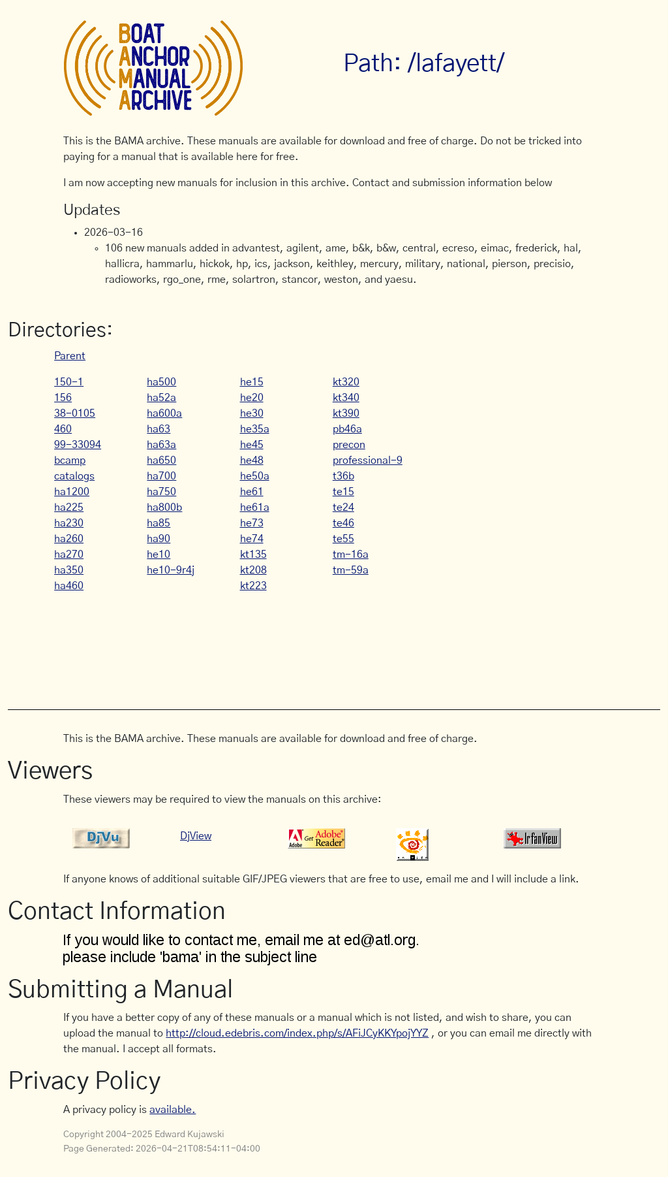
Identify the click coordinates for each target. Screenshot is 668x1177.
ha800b (164, 507)
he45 (252, 445)
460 (63, 429)
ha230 (69, 523)
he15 (252, 382)
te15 (343, 492)
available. (172, 1109)
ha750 (161, 492)
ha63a (161, 445)
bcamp (69, 460)
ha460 (69, 586)
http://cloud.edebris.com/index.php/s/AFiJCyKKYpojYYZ (297, 1033)
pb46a (347, 429)
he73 (252, 523)
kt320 (346, 382)
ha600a (164, 413)
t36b (343, 476)
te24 (343, 507)
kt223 (253, 586)
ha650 (161, 460)
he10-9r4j (170, 570)
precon (349, 445)
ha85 (158, 523)
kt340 (346, 398)
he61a (254, 507)
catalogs (74, 476)
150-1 (69, 382)
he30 (252, 413)
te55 (343, 539)
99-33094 (77, 445)
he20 (252, 398)
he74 (252, 539)
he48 (252, 460)
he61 (252, 492)
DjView (195, 836)
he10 (158, 554)
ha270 (69, 554)
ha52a (161, 398)
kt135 (253, 554)
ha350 (69, 570)
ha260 (69, 539)
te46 (343, 523)
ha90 (158, 539)
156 (63, 398)
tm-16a (351, 554)
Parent (69, 356)
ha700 (161, 476)
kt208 (253, 570)
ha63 (158, 429)
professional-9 (367, 460)
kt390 (346, 413)
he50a (254, 476)
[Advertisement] (300, 644)
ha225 (69, 507)
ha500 (161, 382)
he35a (254, 429)
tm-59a (351, 570)
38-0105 (74, 413)
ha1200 (71, 492)
